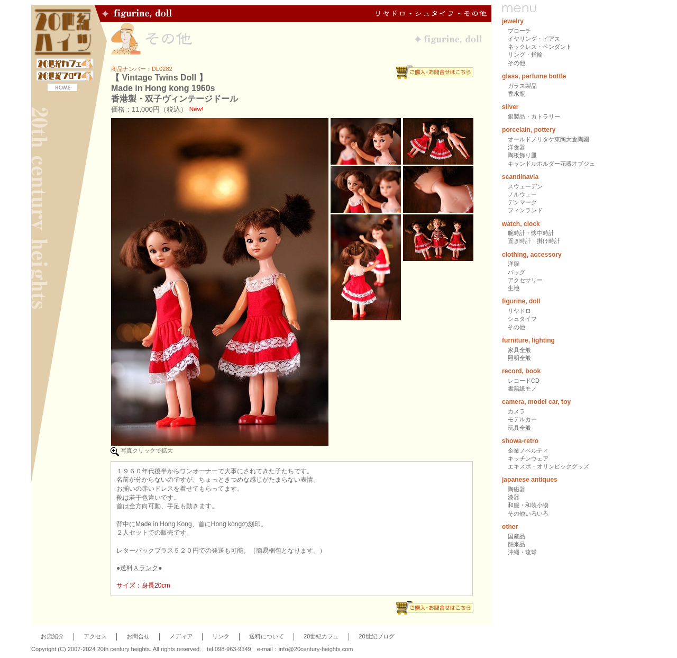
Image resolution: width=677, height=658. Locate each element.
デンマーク (522, 202)
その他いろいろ (528, 513)
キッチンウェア (528, 458)
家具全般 (519, 350)
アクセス (95, 636)
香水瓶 (516, 94)
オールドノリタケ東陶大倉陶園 (548, 139)
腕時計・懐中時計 (531, 233)
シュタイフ (522, 319)
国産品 (516, 536)
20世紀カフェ (321, 636)
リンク (221, 636)
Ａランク (145, 568)
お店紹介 (52, 636)
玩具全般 (519, 428)
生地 (513, 288)
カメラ (516, 411)
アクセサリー (525, 280)
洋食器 (516, 147)
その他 (516, 63)
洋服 (513, 263)
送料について (266, 636)
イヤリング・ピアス (534, 38)
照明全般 (519, 358)
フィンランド (525, 210)
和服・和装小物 (528, 505)
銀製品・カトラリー (534, 116)
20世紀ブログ (376, 636)
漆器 (513, 497)
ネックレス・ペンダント (540, 46)
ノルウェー (522, 194)
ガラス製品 (522, 86)
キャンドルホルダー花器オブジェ (551, 163)
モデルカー (522, 419)
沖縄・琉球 (522, 552)
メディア (181, 636)
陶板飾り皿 (522, 155)
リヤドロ (519, 311)
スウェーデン (525, 186)
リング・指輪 (525, 54)
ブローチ (519, 31)
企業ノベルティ (528, 450)
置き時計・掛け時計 (534, 241)
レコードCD (523, 380)
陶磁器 (516, 489)
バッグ (516, 272)
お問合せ (138, 636)
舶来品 (516, 544)
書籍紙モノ (522, 388)
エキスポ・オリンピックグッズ (548, 466)
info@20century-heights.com (316, 649)
